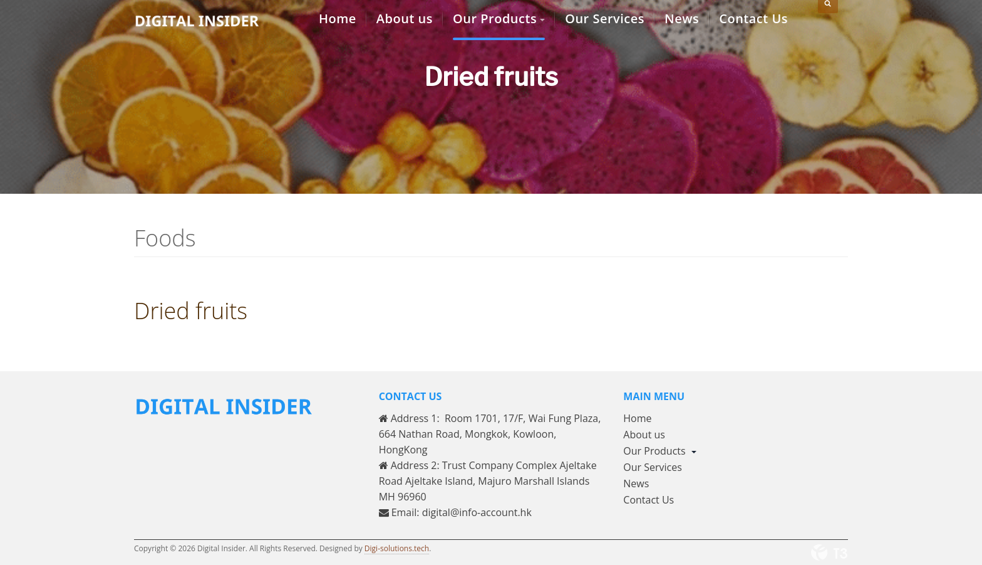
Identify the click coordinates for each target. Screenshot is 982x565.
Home (637, 418)
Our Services (652, 467)
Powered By (829, 552)
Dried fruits (190, 310)
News (636, 483)
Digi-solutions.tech (396, 548)
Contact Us (648, 500)
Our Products (659, 451)
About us (644, 434)
